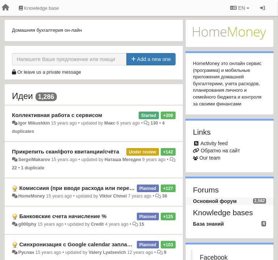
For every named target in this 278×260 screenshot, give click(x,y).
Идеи (22, 96)
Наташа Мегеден (123, 159)
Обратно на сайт (220, 150)
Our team (209, 158)
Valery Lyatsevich (107, 252)
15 (141, 224)
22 (14, 167)
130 (154, 123)
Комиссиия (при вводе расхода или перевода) (81, 188)
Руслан (26, 252)
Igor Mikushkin (34, 123)
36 (164, 196)
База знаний (208, 224)
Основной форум (215, 201)
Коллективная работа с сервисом (57, 115)
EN (239, 8)
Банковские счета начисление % (62, 216)
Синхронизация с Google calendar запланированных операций (103, 244)
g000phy (27, 224)
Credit (97, 224)
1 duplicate (32, 167)
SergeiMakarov (34, 159)
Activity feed (214, 143)
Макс (109, 123)
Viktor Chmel (113, 196)
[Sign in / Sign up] (262, 8)
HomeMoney (31, 196)
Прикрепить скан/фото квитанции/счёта (65, 151)
